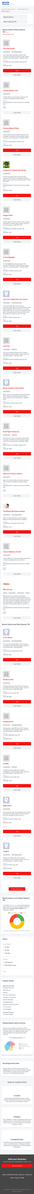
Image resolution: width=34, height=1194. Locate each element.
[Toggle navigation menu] (31, 3)
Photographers (7, 1009)
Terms (12, 1177)
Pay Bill (22, 1177)
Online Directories (12, 1174)
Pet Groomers (7, 1007)
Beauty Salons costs (8, 34)
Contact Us (28, 1174)
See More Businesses (17, 889)
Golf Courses (7, 990)
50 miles (7, 950)
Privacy (17, 1177)
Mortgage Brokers (8, 1002)
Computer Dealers (8, 1014)
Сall (17, 70)
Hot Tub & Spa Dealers (9, 995)
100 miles (7, 953)
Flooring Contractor (8, 988)
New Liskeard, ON (23, 9)
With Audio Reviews (10, 965)
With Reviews (9, 962)
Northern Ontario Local (8, 9)
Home (4, 1174)
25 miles (7, 947)
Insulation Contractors (9, 997)
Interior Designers (8, 999)
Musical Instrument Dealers (11, 1004)
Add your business (17, 1166)
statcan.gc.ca (14, 905)
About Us (21, 1174)
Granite (5, 992)
